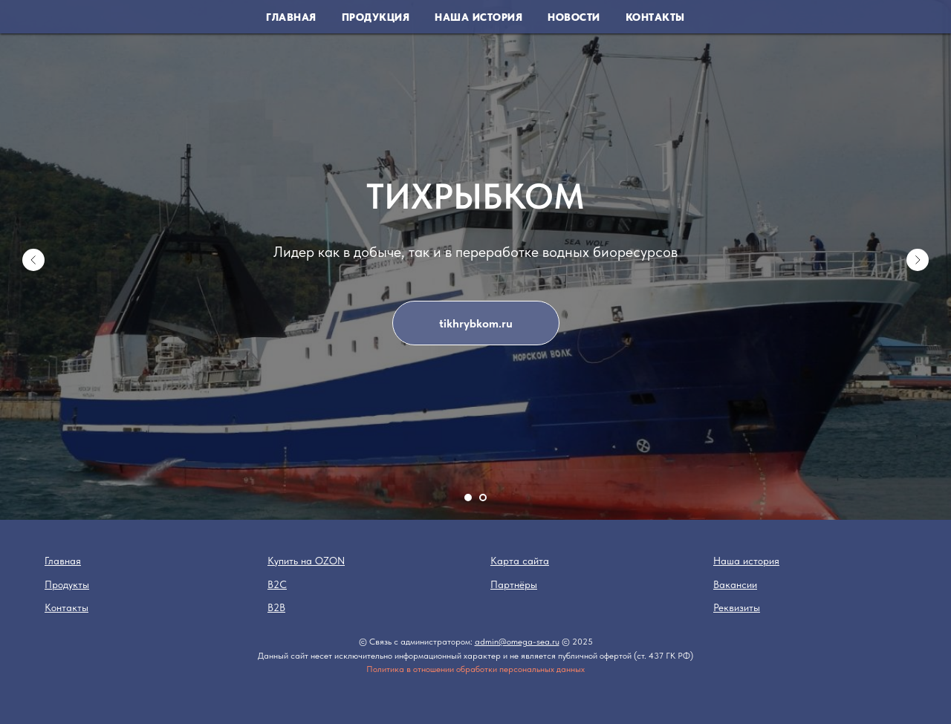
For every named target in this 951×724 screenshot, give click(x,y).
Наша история (478, 17)
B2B (276, 607)
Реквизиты (736, 607)
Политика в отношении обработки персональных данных (475, 669)
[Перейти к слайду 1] (468, 497)
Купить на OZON (306, 561)
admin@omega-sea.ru (517, 641)
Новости (574, 17)
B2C (277, 584)
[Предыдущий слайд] (33, 260)
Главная (291, 17)
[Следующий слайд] (917, 260)
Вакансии (735, 584)
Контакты (655, 17)
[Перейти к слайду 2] (483, 497)
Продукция (376, 17)
